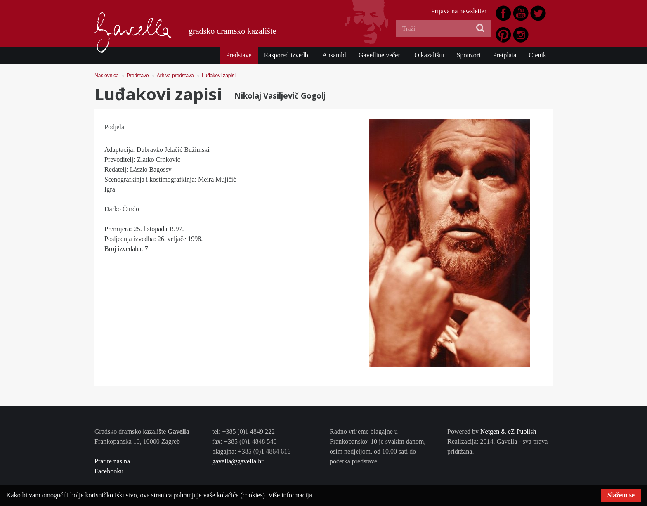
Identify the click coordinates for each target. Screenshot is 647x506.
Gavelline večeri (380, 55)
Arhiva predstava (175, 75)
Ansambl (334, 55)
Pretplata (504, 55)
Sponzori (469, 55)
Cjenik (537, 55)
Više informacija (290, 495)
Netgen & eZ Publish (508, 431)
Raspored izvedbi (287, 55)
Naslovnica (106, 75)
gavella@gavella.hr (237, 461)
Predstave (238, 55)
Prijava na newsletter (458, 10)
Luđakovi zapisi (219, 75)
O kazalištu (429, 55)
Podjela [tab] (114, 126)
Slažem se (621, 495)
